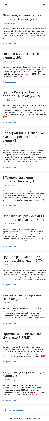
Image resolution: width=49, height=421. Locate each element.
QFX (5, 4)
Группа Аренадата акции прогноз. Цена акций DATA (23, 259)
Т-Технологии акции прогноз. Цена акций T (20, 179)
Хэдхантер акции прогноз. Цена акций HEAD (22, 297)
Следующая (18, 410)
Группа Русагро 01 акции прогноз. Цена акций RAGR (23, 94)
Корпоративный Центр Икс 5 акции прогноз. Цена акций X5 (23, 137)
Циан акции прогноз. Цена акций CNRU (23, 56)
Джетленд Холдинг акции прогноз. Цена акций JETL (22, 17)
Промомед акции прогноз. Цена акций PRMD (23, 335)
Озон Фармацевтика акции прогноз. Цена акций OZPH (23, 218)
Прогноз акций (10, 43)
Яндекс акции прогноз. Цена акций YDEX (24, 374)
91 (10, 410)
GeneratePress (35, 418)
